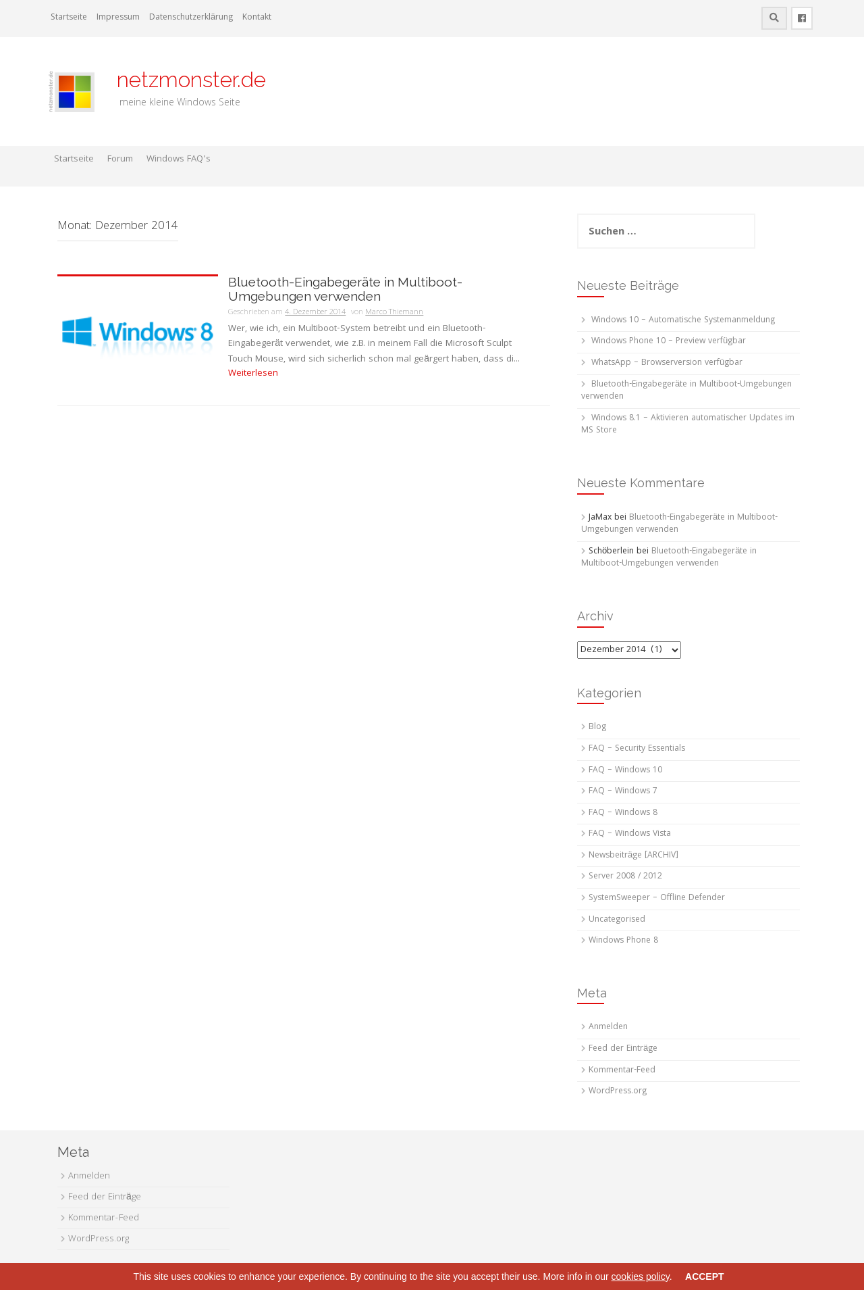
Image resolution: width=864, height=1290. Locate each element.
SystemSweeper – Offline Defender (657, 898)
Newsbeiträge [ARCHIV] (633, 856)
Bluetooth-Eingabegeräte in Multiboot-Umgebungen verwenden (345, 288)
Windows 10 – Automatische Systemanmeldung (683, 321)
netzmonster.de (183, 79)
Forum (120, 159)
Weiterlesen (253, 373)
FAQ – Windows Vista (630, 834)
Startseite (69, 18)
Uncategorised (617, 920)
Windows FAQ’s (178, 159)
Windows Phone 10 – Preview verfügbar (668, 341)
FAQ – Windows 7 (623, 792)
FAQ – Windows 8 (623, 813)
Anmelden (608, 1027)
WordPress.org (618, 1092)
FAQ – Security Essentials (637, 749)
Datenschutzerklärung (191, 18)
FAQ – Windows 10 (625, 771)
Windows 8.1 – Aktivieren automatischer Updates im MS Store (687, 425)
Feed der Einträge (623, 1049)
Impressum (118, 18)
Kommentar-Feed (622, 1071)
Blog (597, 727)
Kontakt (256, 18)
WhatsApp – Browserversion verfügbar (666, 363)
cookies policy (641, 1276)
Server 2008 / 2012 (625, 877)
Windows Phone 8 (623, 941)
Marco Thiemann (394, 312)
